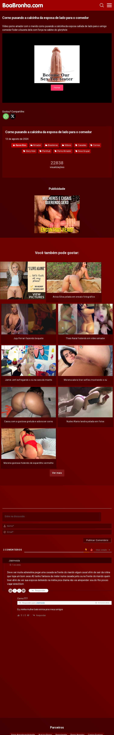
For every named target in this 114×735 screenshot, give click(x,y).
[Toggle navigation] (109, 5)
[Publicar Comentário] (97, 540)
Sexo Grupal (82, 151)
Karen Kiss (19, 145)
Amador (36, 145)
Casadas (80, 145)
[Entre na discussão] (51, 516)
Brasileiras (51, 145)
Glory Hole (29, 151)
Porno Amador (63, 151)
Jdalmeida (40, 603)
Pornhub (45, 151)
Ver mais (57, 472)
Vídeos (66, 145)
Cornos (95, 145)
